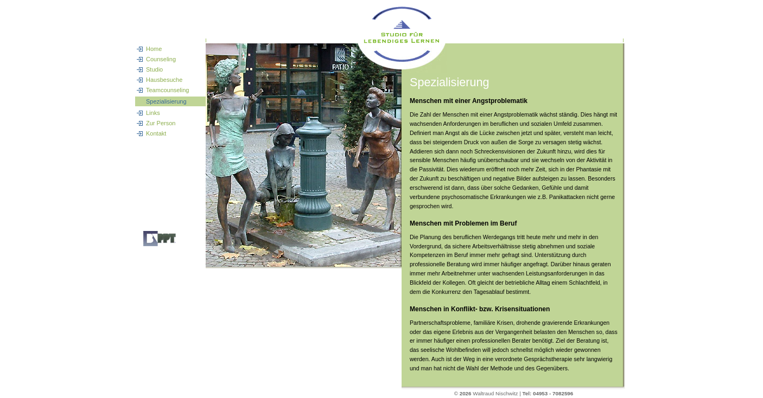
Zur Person (160, 123)
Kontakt (156, 133)
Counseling (161, 59)
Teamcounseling (167, 90)
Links (153, 113)
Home (154, 49)
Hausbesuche (164, 79)
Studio (154, 69)
